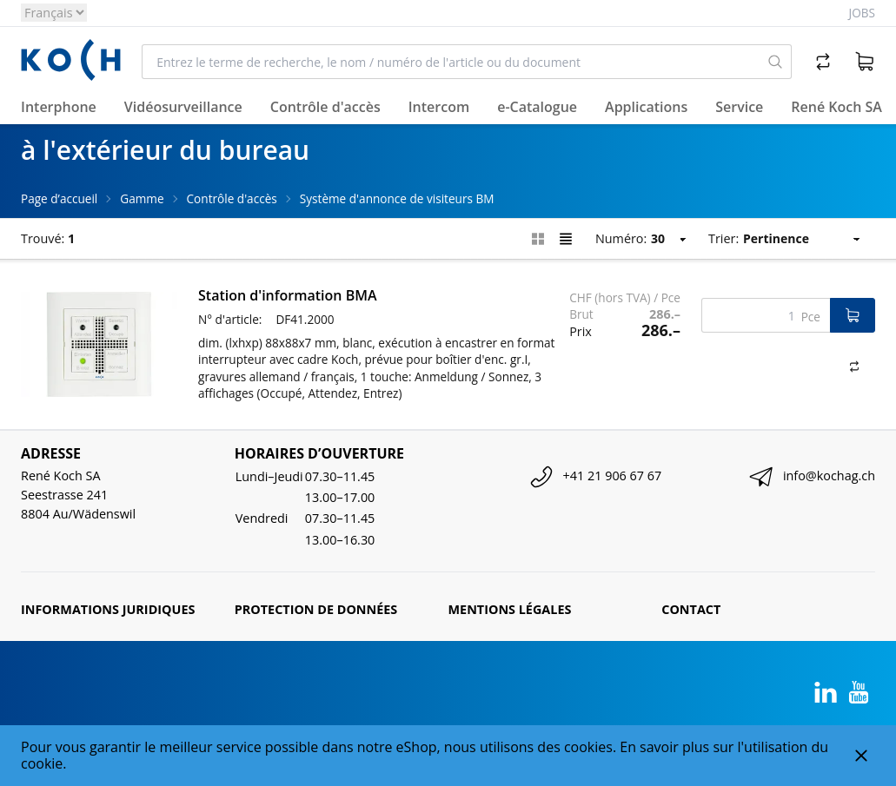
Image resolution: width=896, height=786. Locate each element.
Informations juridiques (108, 609)
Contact (690, 609)
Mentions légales (510, 609)
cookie (42, 763)
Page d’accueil (59, 198)
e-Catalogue (537, 106)
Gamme (141, 198)
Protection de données (316, 609)
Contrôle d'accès (232, 198)
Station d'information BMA (287, 295)
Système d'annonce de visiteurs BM (397, 198)
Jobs (862, 12)
